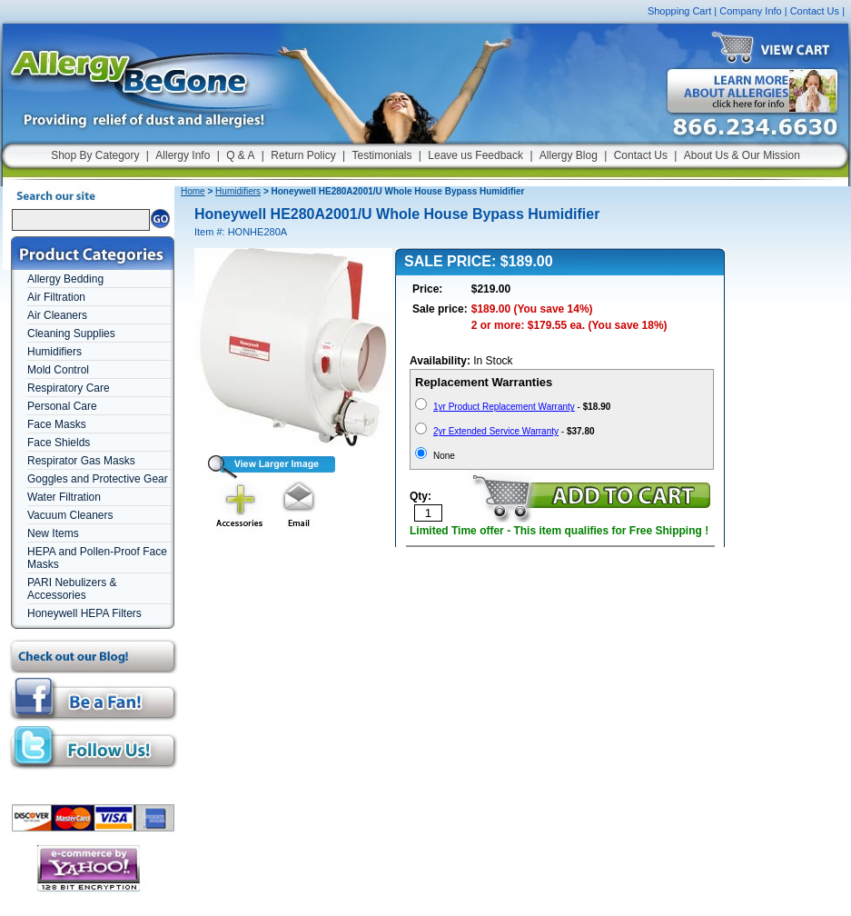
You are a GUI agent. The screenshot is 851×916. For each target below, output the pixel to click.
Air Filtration (56, 297)
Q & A (240, 155)
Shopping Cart (679, 10)
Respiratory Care (68, 388)
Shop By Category (95, 155)
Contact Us (814, 10)
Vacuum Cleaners (70, 515)
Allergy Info (182, 155)
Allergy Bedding (65, 279)
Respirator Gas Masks (81, 460)
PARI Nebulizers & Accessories (71, 589)
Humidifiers (54, 351)
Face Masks (56, 424)
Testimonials (381, 155)
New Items (53, 533)
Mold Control (58, 369)
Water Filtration (64, 497)
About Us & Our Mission (742, 155)
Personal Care (62, 406)
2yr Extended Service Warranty (496, 431)
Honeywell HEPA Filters (84, 613)
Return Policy (303, 155)
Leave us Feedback (475, 155)
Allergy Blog (568, 155)
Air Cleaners (57, 315)
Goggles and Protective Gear (97, 479)
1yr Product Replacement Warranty (504, 407)
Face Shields (58, 442)
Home (193, 191)
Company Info (750, 10)
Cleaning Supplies (71, 333)
